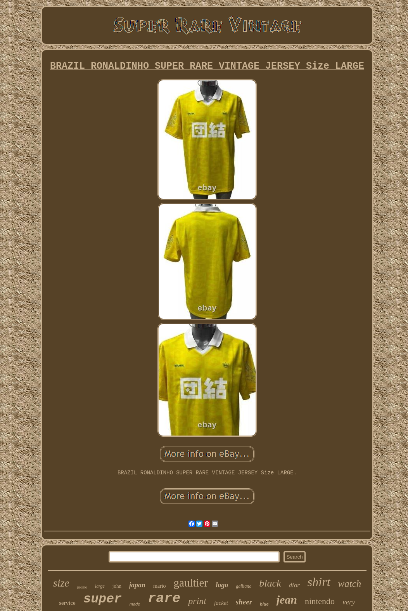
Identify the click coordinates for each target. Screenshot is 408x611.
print (197, 601)
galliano (243, 586)
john (116, 586)
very (348, 602)
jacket (221, 603)
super (102, 599)
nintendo (320, 601)
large (100, 586)
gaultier (191, 582)
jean (287, 599)
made (135, 604)
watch (349, 583)
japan (137, 585)
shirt (319, 582)
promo (82, 587)
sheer (244, 602)
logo (222, 585)
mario (159, 586)
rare (164, 598)
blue (264, 604)
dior (294, 585)
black (270, 583)
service (67, 603)
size (61, 583)
